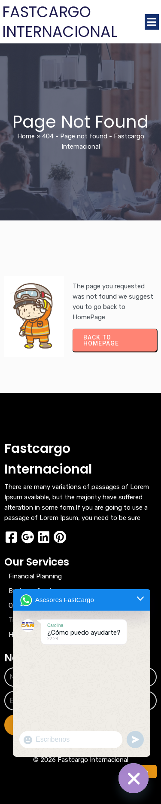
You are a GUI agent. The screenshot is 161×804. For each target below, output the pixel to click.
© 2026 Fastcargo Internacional (80, 760)
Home (26, 136)
